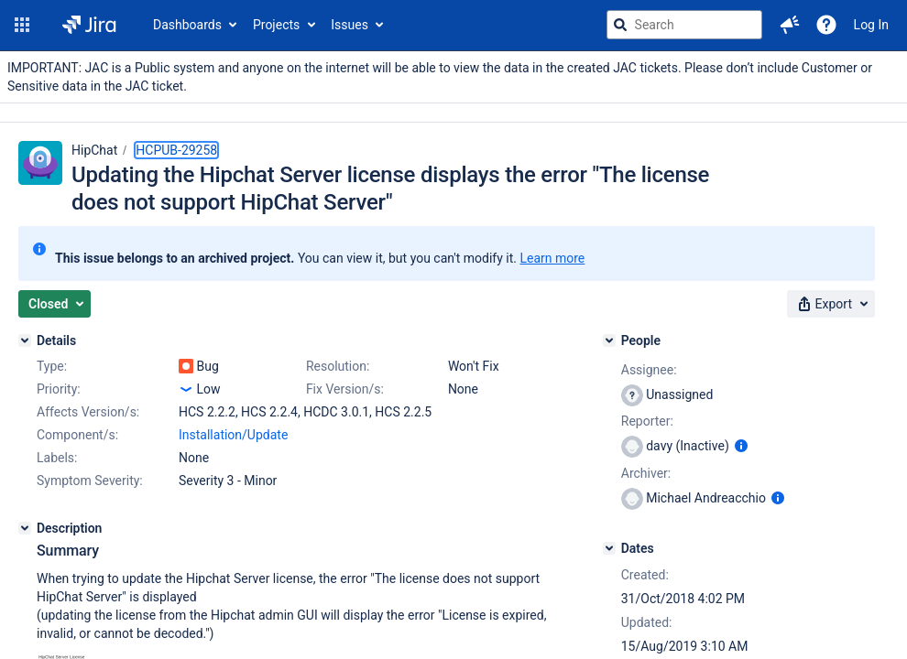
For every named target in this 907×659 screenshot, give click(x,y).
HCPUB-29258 (176, 150)
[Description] (24, 528)
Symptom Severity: (90, 480)
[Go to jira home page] (89, 24)
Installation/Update (233, 434)
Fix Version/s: (345, 389)
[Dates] (609, 548)
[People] (609, 340)
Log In (871, 24)
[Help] (826, 24)
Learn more (552, 258)
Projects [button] (276, 24)
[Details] (24, 340)
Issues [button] (349, 24)
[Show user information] (741, 445)
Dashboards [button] (187, 24)
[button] (22, 24)
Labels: (57, 457)
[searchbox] (684, 24)
